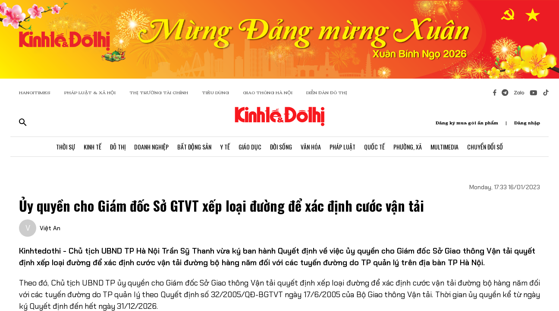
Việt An (50, 228)
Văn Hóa (311, 146)
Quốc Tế (374, 146)
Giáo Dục (250, 146)
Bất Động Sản (194, 146)
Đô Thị (118, 146)
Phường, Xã (407, 146)
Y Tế (225, 146)
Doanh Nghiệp (151, 146)
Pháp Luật (342, 146)
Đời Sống (281, 146)
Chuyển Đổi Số (485, 146)
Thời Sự (65, 146)
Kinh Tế (92, 146)
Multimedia (444, 146)
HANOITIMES (34, 92)
